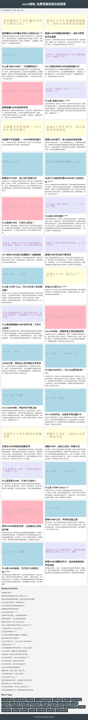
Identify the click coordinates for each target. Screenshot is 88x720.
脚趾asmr (24, 710)
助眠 (18, 10)
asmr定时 (32, 710)
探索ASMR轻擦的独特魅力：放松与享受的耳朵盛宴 (18, 599)
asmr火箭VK (6, 710)
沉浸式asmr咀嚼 (34, 703)
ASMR (14, 10)
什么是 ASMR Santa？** (57, 487)
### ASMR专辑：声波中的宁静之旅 (19, 408)
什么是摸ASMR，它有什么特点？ (18, 222)
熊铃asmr (67, 699)
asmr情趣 (30, 699)
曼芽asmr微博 (36, 707)
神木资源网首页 (6, 10)
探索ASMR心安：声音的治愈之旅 (61, 519)
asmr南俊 (45, 703)
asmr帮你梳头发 (62, 710)
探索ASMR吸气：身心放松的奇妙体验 (63, 139)
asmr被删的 (57, 699)
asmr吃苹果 (41, 710)
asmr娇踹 (81, 707)
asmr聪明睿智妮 (57, 707)
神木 (22, 10)
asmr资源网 (6, 707)
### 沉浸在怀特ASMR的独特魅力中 (62, 66)
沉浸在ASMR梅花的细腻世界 (16, 446)
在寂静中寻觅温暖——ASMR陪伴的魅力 (21, 139)
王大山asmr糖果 (7, 699)
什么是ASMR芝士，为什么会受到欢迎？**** (15, 657)
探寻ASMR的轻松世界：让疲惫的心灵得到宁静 (16, 680)
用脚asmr (16, 710)
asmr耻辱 (5, 703)
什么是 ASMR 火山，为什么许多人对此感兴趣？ (16, 641)
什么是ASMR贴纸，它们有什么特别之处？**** (16, 686)
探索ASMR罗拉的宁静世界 (58, 254)
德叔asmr (53, 703)
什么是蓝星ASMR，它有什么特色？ (19, 481)
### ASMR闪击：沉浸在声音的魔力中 (63, 414)
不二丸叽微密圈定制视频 (43, 699)
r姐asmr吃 (51, 710)
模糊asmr (24, 703)
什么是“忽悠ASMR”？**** (57, 101)
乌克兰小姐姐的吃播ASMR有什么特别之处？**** (16, 625)
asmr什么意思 (76, 699)
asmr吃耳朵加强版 (70, 707)
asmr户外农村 (16, 707)
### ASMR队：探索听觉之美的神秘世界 (64, 331)
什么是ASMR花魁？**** (56, 216)
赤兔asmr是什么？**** (56, 286)
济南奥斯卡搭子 (6, 592)
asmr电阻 (46, 707)
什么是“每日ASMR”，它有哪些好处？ (20, 66)
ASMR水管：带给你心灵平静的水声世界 (21, 363)
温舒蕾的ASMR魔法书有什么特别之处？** (22, 33)
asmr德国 (74, 703)
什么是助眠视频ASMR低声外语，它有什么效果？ (17, 648)
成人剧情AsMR (20, 699)
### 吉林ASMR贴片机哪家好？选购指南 (21, 254)
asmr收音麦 (14, 703)
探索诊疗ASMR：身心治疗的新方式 (19, 178)
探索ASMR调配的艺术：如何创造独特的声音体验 (17, 690)
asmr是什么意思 (63, 703)
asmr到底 (26, 707)
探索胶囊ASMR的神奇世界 (15, 107)
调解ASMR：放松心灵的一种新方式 (62, 446)
